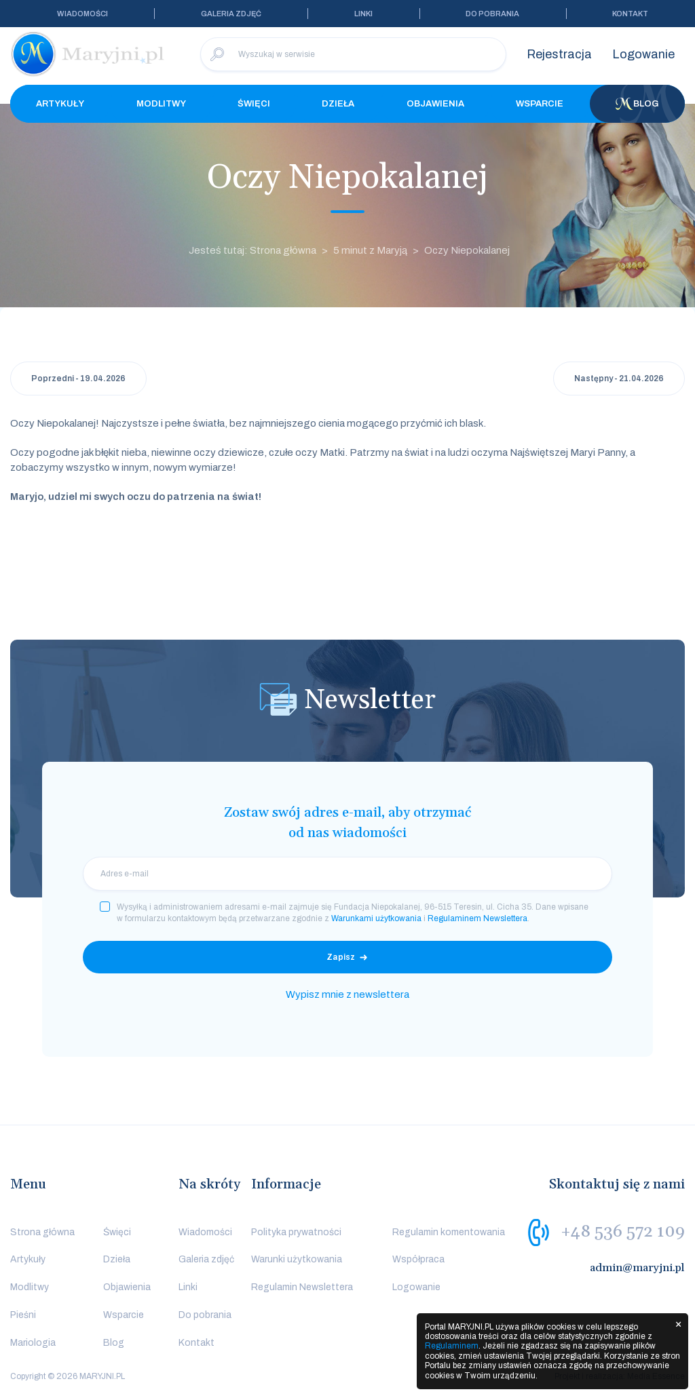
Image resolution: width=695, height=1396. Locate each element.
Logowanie (643, 54)
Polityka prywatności (296, 1232)
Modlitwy (161, 104)
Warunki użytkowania (296, 1259)
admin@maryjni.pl (637, 1268)
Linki (363, 13)
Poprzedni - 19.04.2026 (78, 378)
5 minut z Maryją (370, 250)
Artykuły (60, 104)
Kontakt (630, 13)
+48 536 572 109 (623, 1231)
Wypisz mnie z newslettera (347, 994)
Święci (254, 104)
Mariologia (33, 1343)
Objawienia (435, 104)
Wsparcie (539, 104)
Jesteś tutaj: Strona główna (252, 250)
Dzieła (338, 104)
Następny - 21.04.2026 (619, 378)
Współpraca (418, 1259)
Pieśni (23, 1315)
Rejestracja (559, 54)
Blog (637, 104)
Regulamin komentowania (448, 1232)
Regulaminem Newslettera (477, 918)
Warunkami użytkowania (376, 918)
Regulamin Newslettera (302, 1287)
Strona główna (42, 1232)
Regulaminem (451, 1346)
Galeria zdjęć (231, 13)
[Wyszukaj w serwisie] (353, 54)
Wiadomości (82, 13)
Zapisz (340, 957)
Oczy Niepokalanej (467, 250)
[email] (347, 874)
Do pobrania (492, 13)
